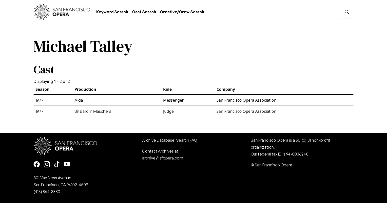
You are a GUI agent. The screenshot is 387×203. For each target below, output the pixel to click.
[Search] (346, 12)
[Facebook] (37, 164)
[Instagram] (47, 164)
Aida (79, 100)
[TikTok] (57, 164)
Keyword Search (112, 11)
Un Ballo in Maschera (93, 111)
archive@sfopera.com (162, 158)
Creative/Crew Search (182, 11)
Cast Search (144, 11)
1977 (39, 100)
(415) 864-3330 (47, 191)
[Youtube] (67, 164)
